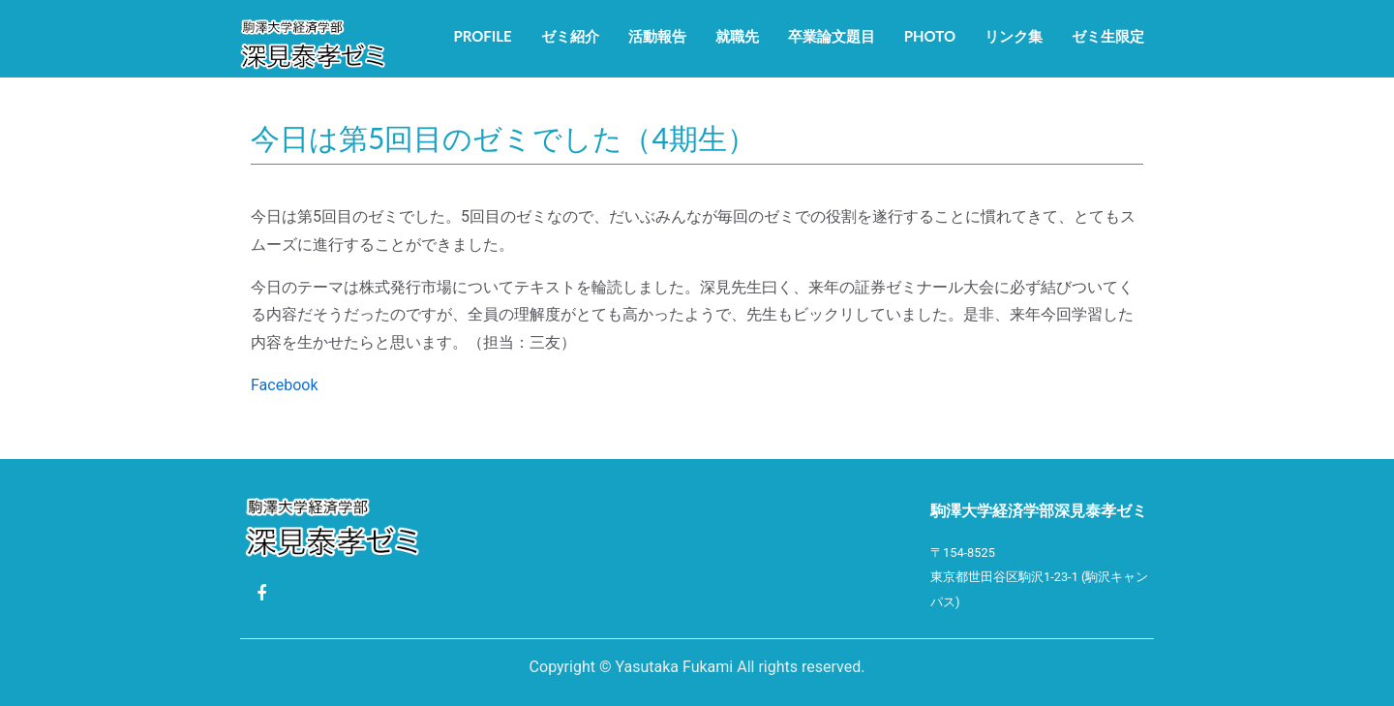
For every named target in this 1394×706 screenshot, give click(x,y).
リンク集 (1014, 36)
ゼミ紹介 (570, 36)
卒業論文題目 (831, 36)
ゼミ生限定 (1108, 36)
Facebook (284, 385)
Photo (929, 36)
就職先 (737, 36)
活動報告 (657, 36)
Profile (482, 36)
